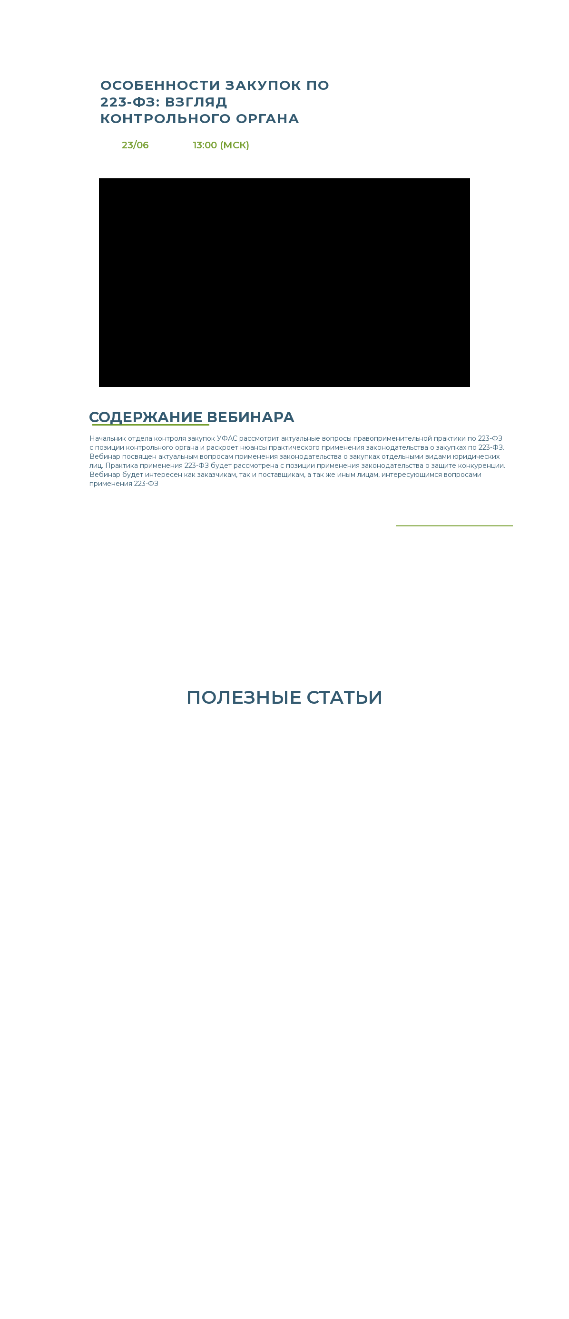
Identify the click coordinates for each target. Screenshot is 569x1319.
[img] (171, 16)
